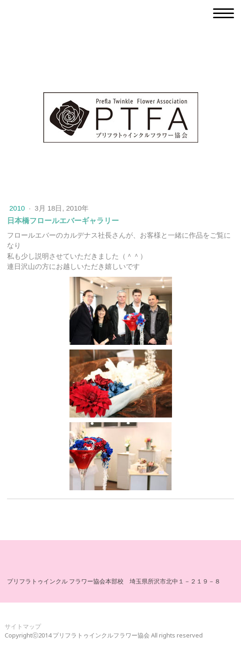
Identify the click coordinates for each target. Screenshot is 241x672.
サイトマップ (23, 626)
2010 (18, 208)
